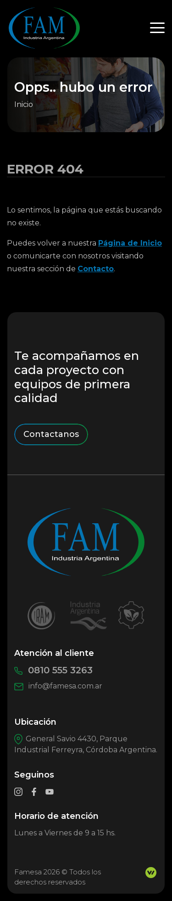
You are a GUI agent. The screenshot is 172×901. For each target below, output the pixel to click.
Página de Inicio (130, 243)
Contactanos (51, 434)
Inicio (23, 104)
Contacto (96, 268)
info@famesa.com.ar (58, 686)
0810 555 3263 (53, 670)
